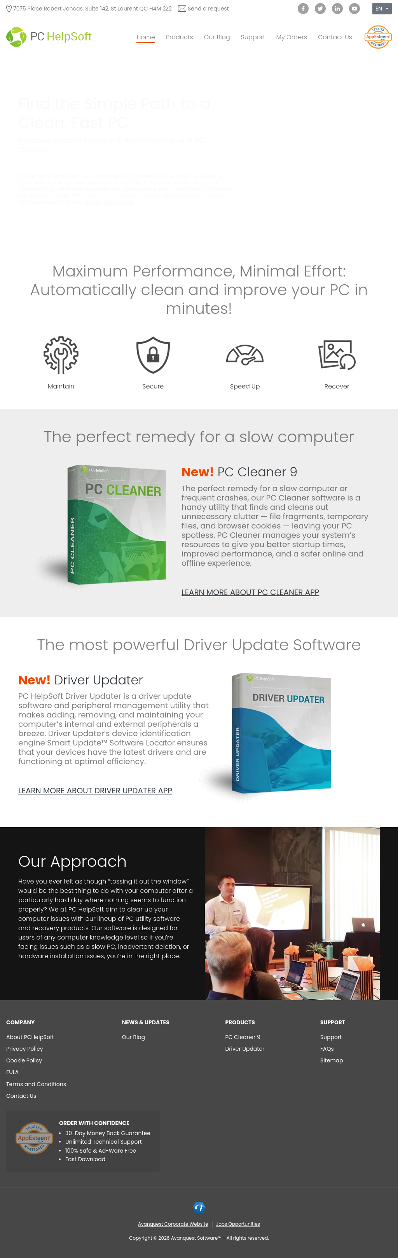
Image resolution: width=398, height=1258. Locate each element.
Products (179, 37)
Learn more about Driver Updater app (95, 790)
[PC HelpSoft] (49, 37)
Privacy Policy (141, 182)
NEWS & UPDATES (145, 1022)
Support (253, 37)
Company (20, 1022)
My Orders (291, 37)
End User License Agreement (81, 182)
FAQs (327, 1049)
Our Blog (217, 37)
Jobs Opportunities (238, 1224)
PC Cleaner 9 (239, 472)
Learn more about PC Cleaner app (250, 592)
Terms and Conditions (36, 1084)
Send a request (208, 8)
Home (145, 37)
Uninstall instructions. (109, 202)
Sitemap (331, 1060)
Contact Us (335, 37)
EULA (12, 1072)
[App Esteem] (378, 48)
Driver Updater (80, 680)
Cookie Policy (24, 1060)
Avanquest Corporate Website (173, 1224)
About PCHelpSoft (30, 1037)
